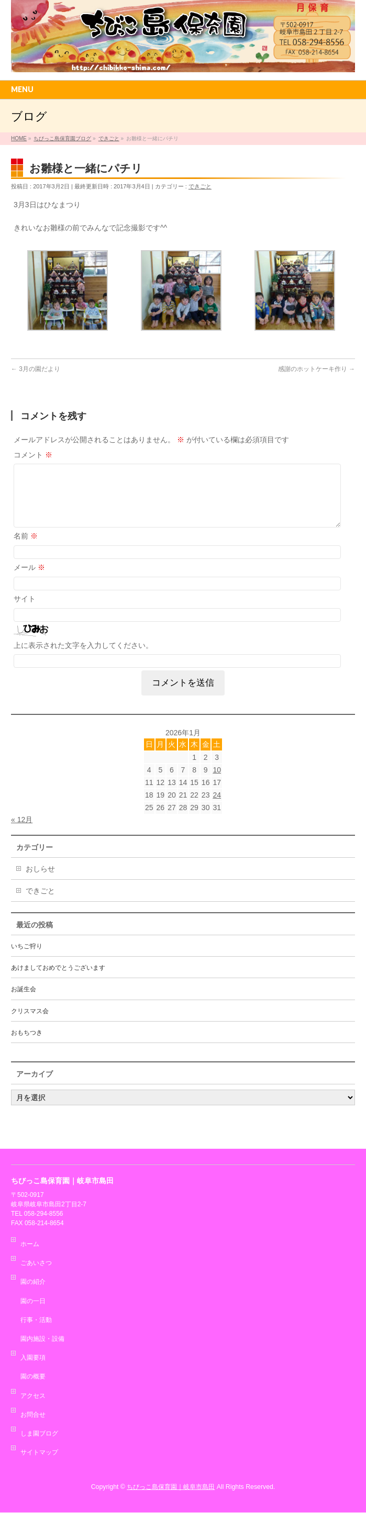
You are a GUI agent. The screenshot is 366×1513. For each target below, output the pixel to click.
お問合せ (33, 1415)
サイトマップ (39, 1452)
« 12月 (21, 832)
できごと (200, 186)
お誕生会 (23, 1001)
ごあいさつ (36, 1263)
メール (29, 580)
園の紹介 (33, 1282)
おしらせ (40, 881)
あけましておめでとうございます (58, 980)
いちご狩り (26, 958)
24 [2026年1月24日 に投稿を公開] (217, 807)
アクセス (33, 1396)
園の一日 (33, 1301)
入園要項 (33, 1358)
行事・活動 (36, 1320)
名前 (26, 548)
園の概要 (33, 1377)
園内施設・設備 (42, 1339)
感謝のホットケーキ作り (316, 369)
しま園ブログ (39, 1434)
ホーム (29, 1244)
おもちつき (26, 1045)
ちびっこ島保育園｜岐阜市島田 (171, 1487)
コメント (33, 455)
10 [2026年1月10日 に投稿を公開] (217, 782)
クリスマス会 (30, 1023)
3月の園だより (35, 369)
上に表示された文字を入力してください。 (83, 658)
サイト (25, 611)
